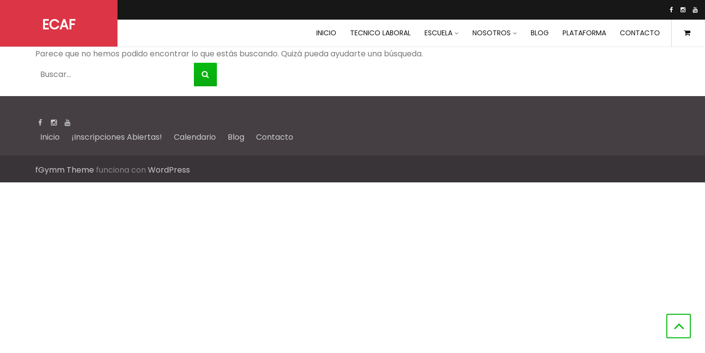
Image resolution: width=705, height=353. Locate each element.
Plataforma (584, 33)
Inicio (50, 137)
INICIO (326, 33)
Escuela (438, 33)
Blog (540, 33)
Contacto (640, 33)
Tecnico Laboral (380, 33)
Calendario (195, 137)
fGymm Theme (64, 170)
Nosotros (491, 33)
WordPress (169, 170)
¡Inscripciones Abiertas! (116, 137)
